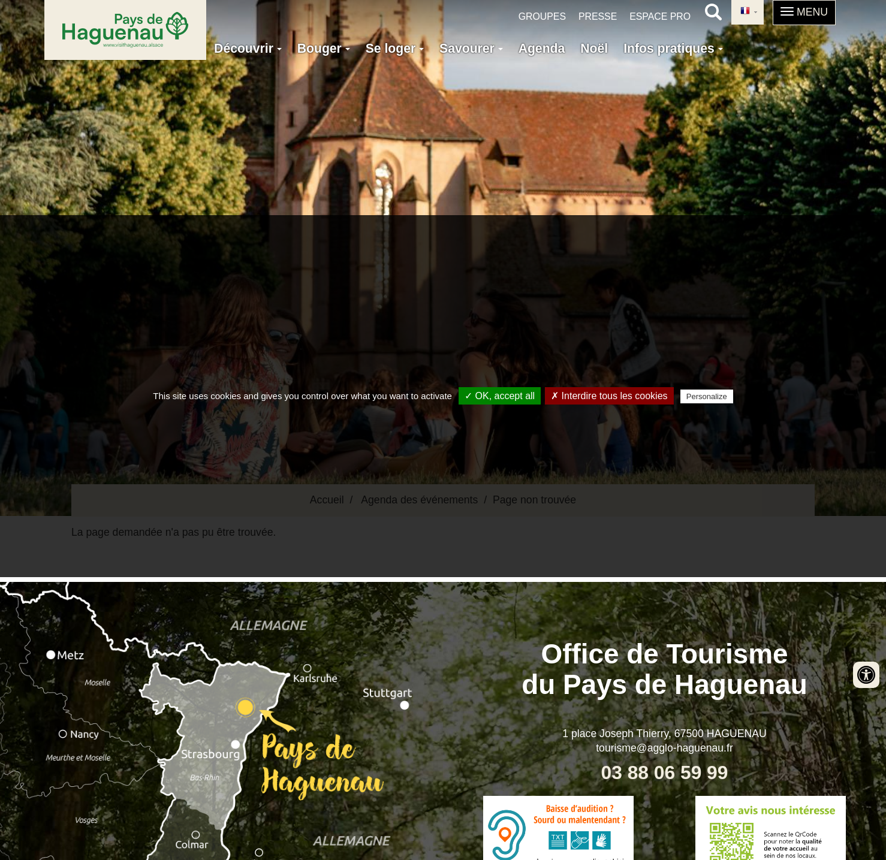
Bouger (323, 48)
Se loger (395, 48)
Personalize (706, 396)
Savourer (471, 48)
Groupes (542, 16)
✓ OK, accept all (500, 396)
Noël (594, 48)
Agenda (542, 48)
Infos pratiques (673, 48)
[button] (804, 12)
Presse (597, 16)
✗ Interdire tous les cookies (609, 396)
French (745, 11)
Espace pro (660, 16)
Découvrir (248, 48)
